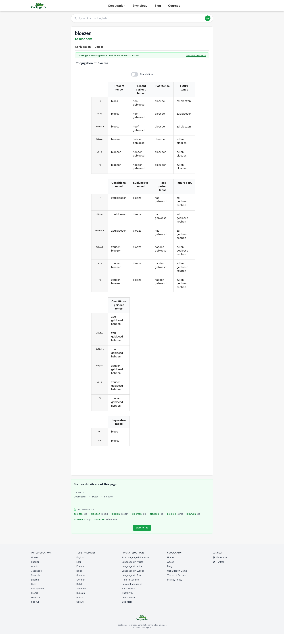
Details (99, 46)
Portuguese (37, 588)
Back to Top (142, 527)
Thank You (127, 593)
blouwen (193, 513)
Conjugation (116, 5)
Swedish (81, 588)
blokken (175, 513)
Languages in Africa (132, 562)
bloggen (156, 513)
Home (170, 557)
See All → (36, 601)
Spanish (35, 575)
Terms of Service (176, 575)
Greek (34, 557)
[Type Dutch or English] (142, 18)
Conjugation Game (177, 570)
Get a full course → (196, 55)
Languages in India (132, 566)
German (35, 597)
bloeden (99, 513)
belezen (80, 513)
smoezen (106, 519)
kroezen (82, 519)
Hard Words (128, 588)
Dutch (95, 496)
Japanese (36, 570)
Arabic (34, 566)
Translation (146, 74)
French (35, 593)
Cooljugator (80, 496)
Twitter (218, 562)
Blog (157, 5)
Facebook (220, 557)
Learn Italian (128, 597)
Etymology (140, 5)
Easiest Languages (132, 584)
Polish (79, 597)
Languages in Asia (131, 575)
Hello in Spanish (130, 579)
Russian (35, 562)
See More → (128, 601)
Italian (79, 570)
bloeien (120, 513)
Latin (79, 562)
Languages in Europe (133, 570)
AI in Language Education (135, 557)
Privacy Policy (174, 579)
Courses (174, 5)
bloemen (139, 513)
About (170, 562)
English (35, 579)
